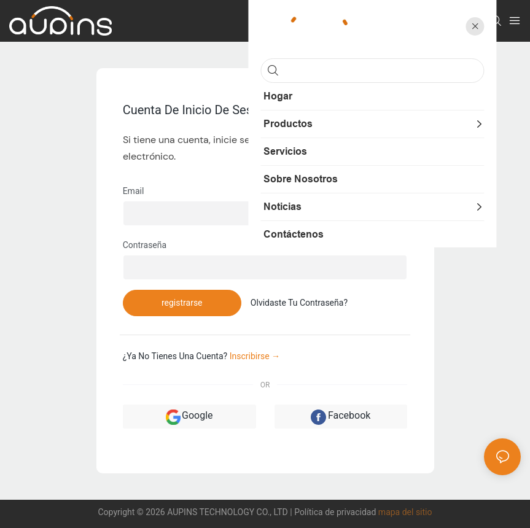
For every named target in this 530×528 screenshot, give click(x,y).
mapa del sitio (405, 512)
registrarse (182, 303)
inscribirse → (255, 356)
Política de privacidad (336, 512)
